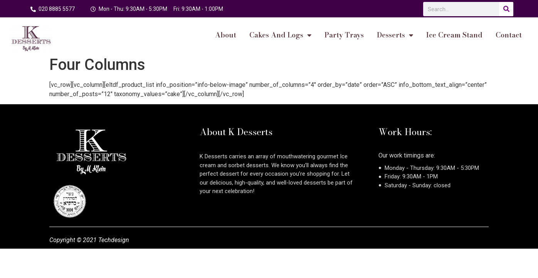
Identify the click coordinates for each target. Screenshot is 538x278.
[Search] (506, 9)
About (225, 35)
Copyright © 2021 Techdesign (89, 240)
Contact (509, 35)
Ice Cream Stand (454, 35)
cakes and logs (280, 35)
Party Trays (344, 35)
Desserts (395, 35)
